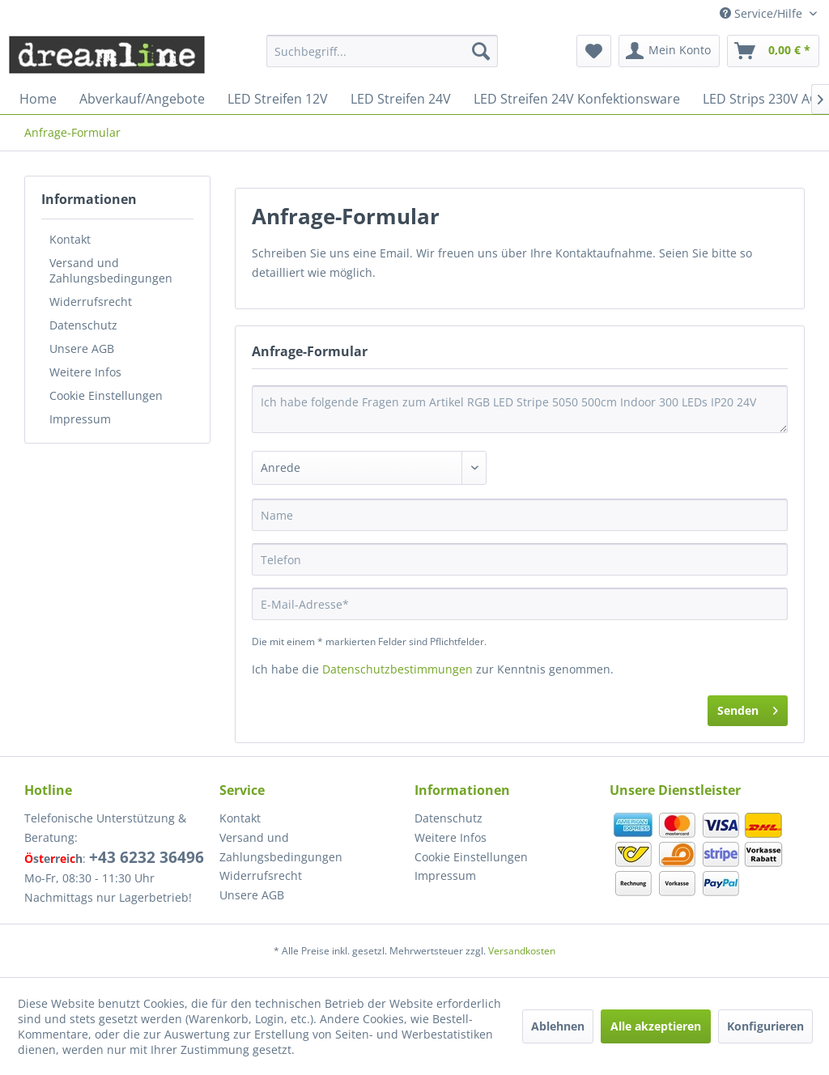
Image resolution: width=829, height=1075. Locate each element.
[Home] (38, 98)
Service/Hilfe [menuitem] (763, 13)
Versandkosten (521, 951)
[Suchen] (481, 51)
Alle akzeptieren (655, 1026)
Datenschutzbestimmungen (397, 669)
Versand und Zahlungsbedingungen (110, 270)
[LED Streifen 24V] (400, 98)
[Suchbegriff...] (382, 51)
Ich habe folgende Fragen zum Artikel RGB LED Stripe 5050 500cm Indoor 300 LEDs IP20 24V (520, 409)
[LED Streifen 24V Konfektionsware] (576, 98)
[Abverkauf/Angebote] (142, 98)
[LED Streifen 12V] (277, 98)
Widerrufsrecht (90, 301)
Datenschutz (83, 325)
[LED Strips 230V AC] (760, 98)
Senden (747, 708)
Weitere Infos (85, 372)
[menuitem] (382, 51)
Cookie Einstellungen (106, 395)
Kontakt (70, 239)
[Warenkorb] (773, 51)
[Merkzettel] (593, 51)
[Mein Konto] (669, 51)
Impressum (80, 419)
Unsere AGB (81, 348)
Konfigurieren (765, 1026)
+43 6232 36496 (146, 857)
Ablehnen (558, 1026)
